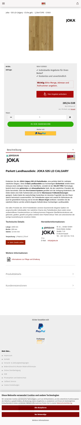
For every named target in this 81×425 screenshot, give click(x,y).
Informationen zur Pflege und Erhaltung (23, 259)
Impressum (8, 356)
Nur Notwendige (40, 414)
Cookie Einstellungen (11, 385)
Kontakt (7, 359)
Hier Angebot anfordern (55, 94)
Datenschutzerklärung (64, 403)
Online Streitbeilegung (12, 370)
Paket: (8, 113)
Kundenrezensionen (16, 285)
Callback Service (10, 381)
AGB (5, 374)
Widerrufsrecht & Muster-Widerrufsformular (20, 367)
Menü (3, 3)
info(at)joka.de (53, 240)
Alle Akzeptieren (40, 408)
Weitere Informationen (40, 420)
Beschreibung (14, 149)
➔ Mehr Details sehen (15, 242)
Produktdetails (13, 274)
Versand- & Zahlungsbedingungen (16, 363)
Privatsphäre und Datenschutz (15, 378)
